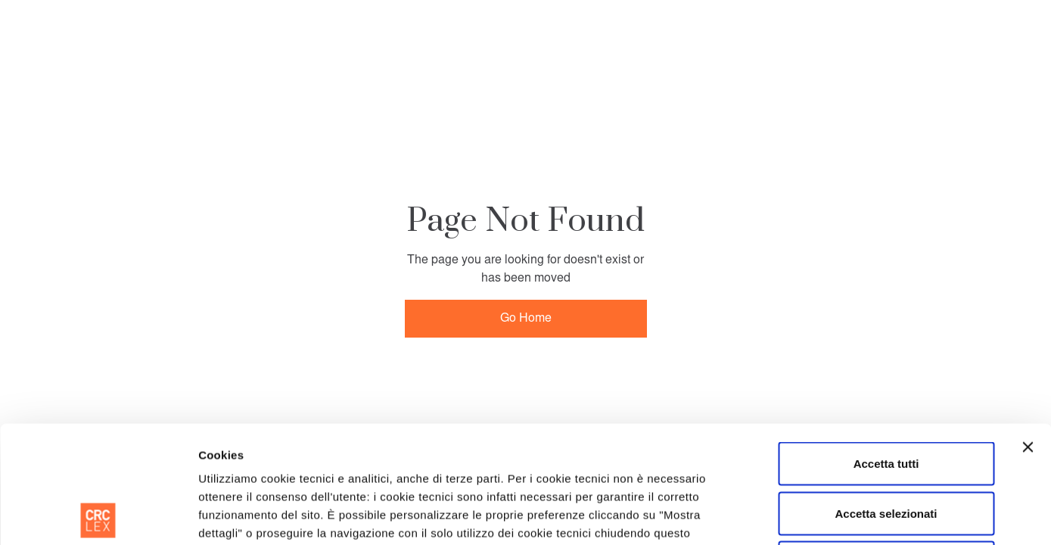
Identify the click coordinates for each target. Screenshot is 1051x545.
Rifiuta (886, 445)
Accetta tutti (886, 346)
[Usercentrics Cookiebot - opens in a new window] (98, 515)
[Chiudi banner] (1027, 330)
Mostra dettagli (778, 515)
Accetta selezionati (886, 396)
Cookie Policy (238, 452)
